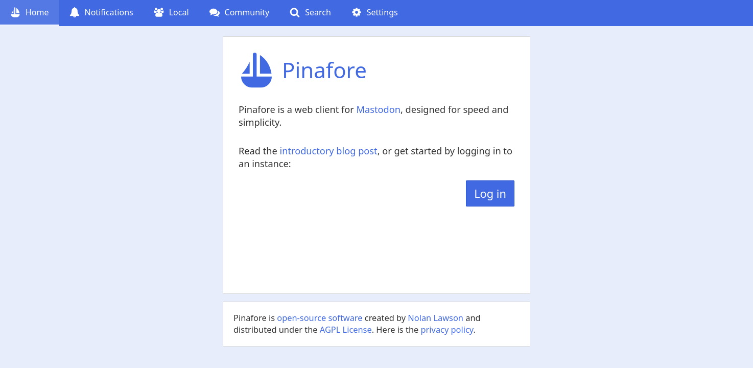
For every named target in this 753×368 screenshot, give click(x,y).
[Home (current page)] (29, 13)
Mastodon (378, 109)
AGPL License (346, 329)
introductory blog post (328, 151)
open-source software (319, 318)
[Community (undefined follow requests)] (239, 13)
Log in (490, 193)
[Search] (310, 13)
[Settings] (374, 13)
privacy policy (447, 329)
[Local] (171, 13)
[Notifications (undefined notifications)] (101, 13)
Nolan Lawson (435, 318)
